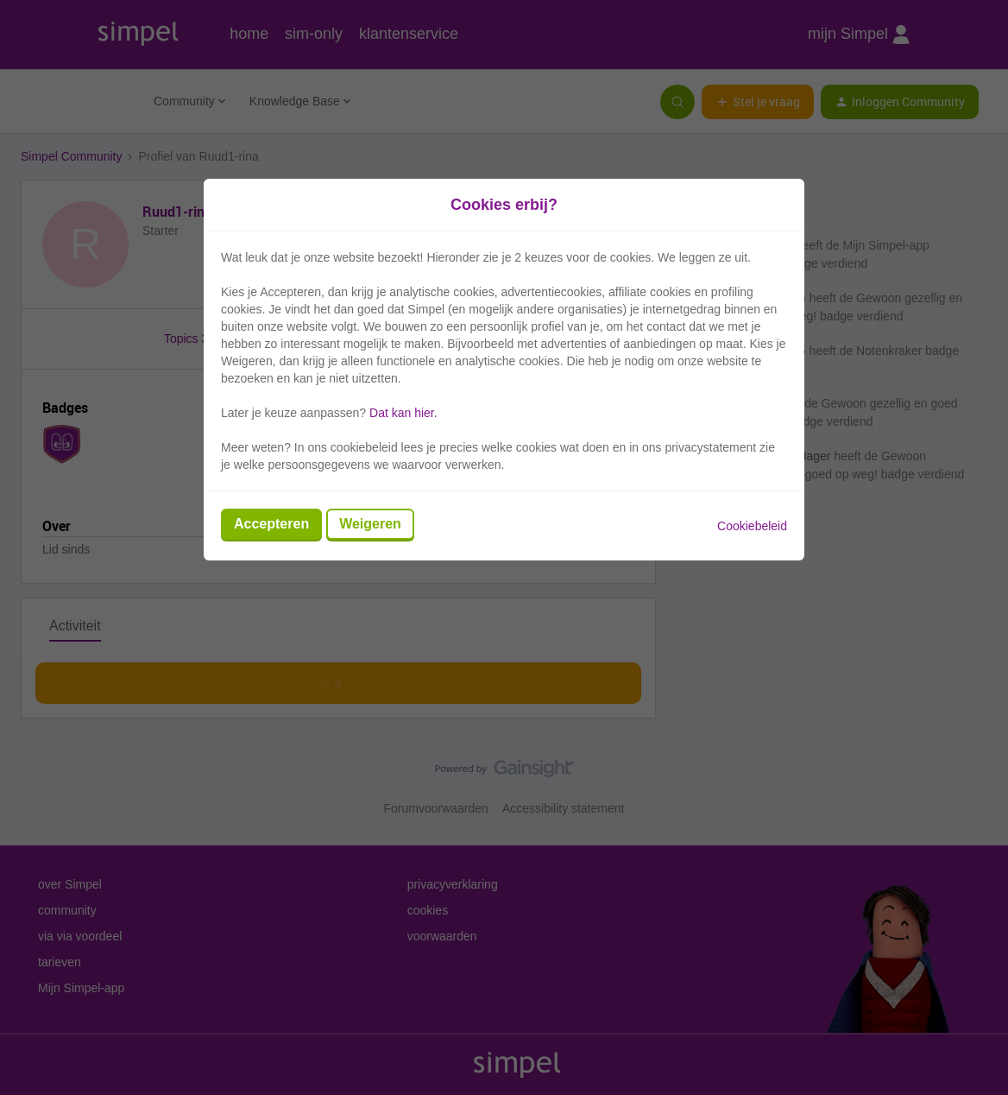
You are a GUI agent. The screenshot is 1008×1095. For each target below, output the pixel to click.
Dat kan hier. (403, 413)
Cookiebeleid (752, 526)
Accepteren (271, 523)
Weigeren (370, 523)
